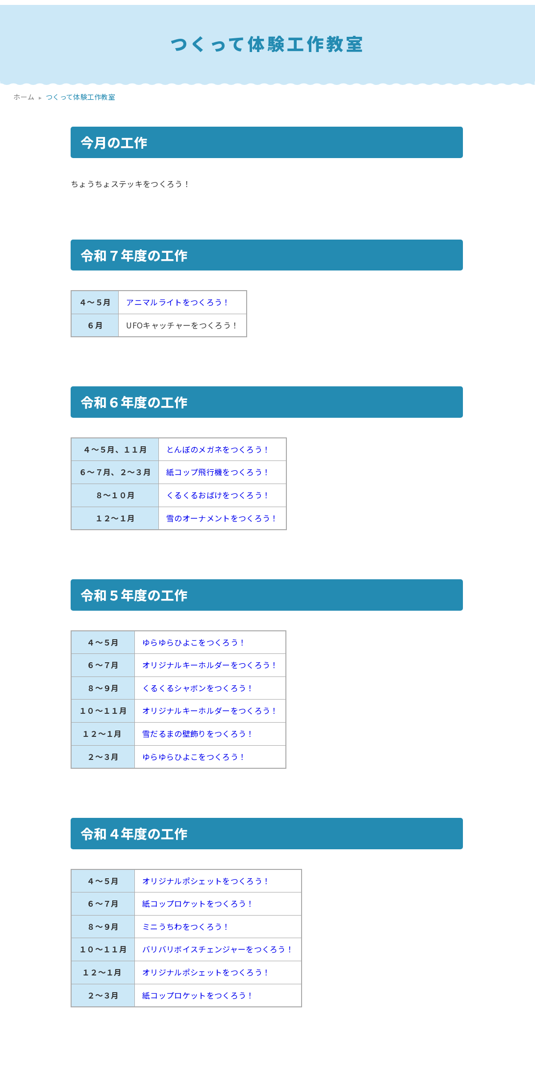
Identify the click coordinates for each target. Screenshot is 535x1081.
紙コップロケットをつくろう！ (198, 903)
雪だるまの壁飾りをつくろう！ (198, 733)
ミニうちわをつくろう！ (186, 926)
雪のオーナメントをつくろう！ (222, 518)
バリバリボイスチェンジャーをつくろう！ (218, 949)
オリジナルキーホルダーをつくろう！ (210, 665)
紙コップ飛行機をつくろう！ (218, 472)
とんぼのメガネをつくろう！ (218, 449)
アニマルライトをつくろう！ (178, 302)
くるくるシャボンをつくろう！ (198, 688)
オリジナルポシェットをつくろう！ (206, 881)
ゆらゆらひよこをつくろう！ (194, 642)
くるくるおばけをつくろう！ (218, 495)
